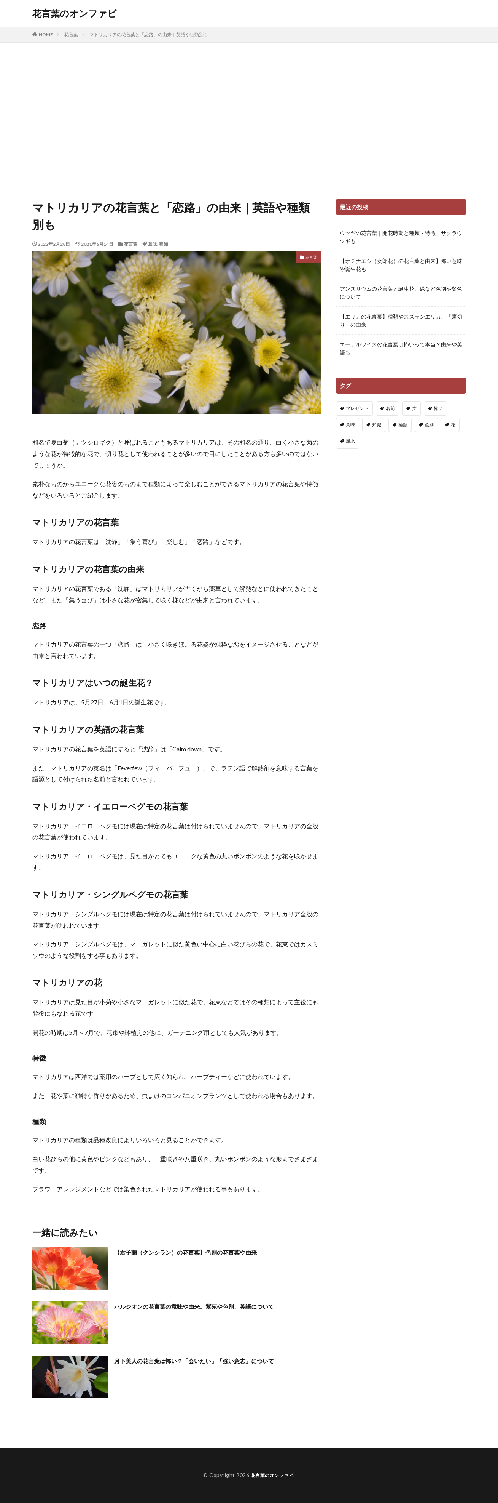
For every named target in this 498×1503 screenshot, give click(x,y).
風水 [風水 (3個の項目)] (350, 441)
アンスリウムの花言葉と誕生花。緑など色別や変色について (401, 292)
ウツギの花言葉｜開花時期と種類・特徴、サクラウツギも (401, 237)
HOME (46, 34)
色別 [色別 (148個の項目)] (429, 424)
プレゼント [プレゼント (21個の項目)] (357, 408)
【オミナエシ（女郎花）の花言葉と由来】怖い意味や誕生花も (401, 265)
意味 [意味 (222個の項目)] (350, 424)
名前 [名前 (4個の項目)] (390, 408)
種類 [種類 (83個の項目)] (402, 424)
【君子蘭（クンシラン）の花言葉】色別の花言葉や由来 (199, 1252)
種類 (163, 244)
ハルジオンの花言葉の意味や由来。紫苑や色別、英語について (210, 1306)
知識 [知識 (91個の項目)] (376, 424)
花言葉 (71, 34)
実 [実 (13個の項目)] (414, 408)
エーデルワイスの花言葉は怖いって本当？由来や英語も (401, 348)
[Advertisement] (249, 119)
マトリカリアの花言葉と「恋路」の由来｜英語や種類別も (148, 34)
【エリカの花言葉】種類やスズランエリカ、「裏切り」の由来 (401, 320)
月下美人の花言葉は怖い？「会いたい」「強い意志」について (210, 1360)
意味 (152, 244)
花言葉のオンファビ (74, 13)
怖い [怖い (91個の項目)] (438, 408)
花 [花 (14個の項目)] (453, 424)
